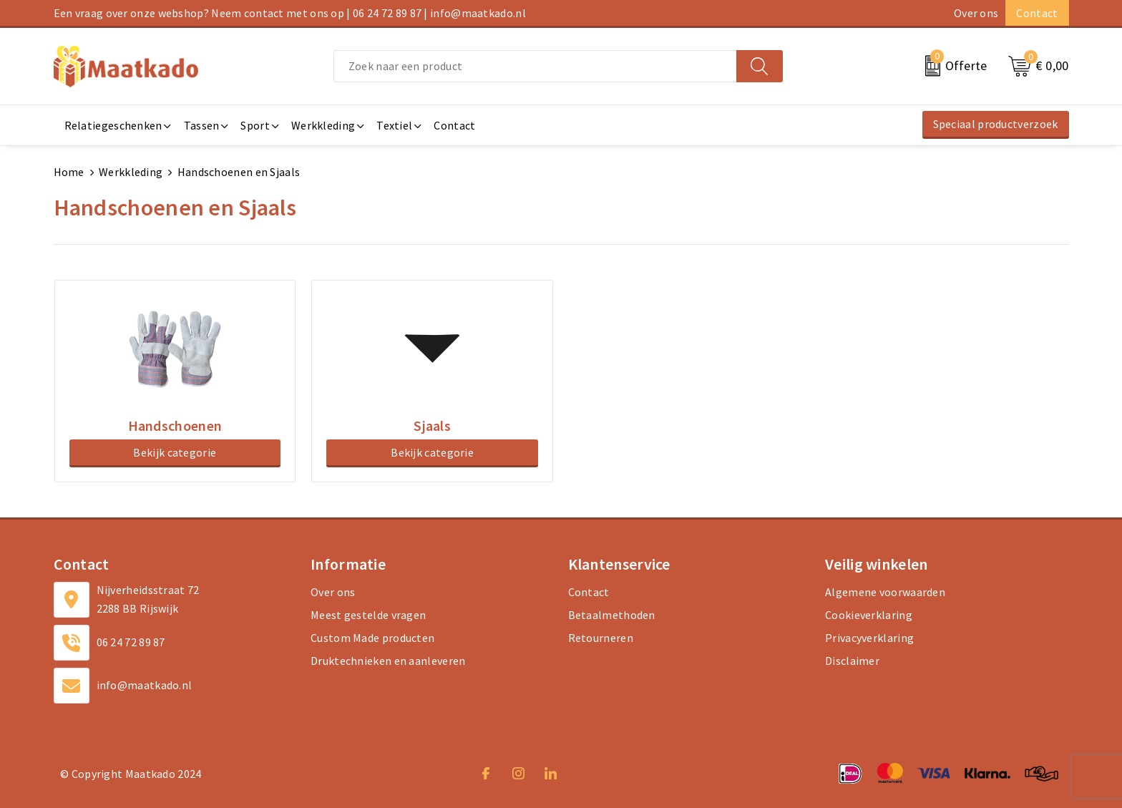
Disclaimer (852, 660)
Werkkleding (130, 172)
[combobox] (535, 66)
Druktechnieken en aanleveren (388, 660)
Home (69, 172)
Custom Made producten (372, 637)
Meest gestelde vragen (368, 614)
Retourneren (600, 637)
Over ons (976, 13)
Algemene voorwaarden (885, 591)
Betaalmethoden (611, 614)
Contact (1037, 13)
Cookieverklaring (868, 614)
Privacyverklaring (869, 637)
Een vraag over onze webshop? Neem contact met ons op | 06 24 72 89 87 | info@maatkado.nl (290, 13)
